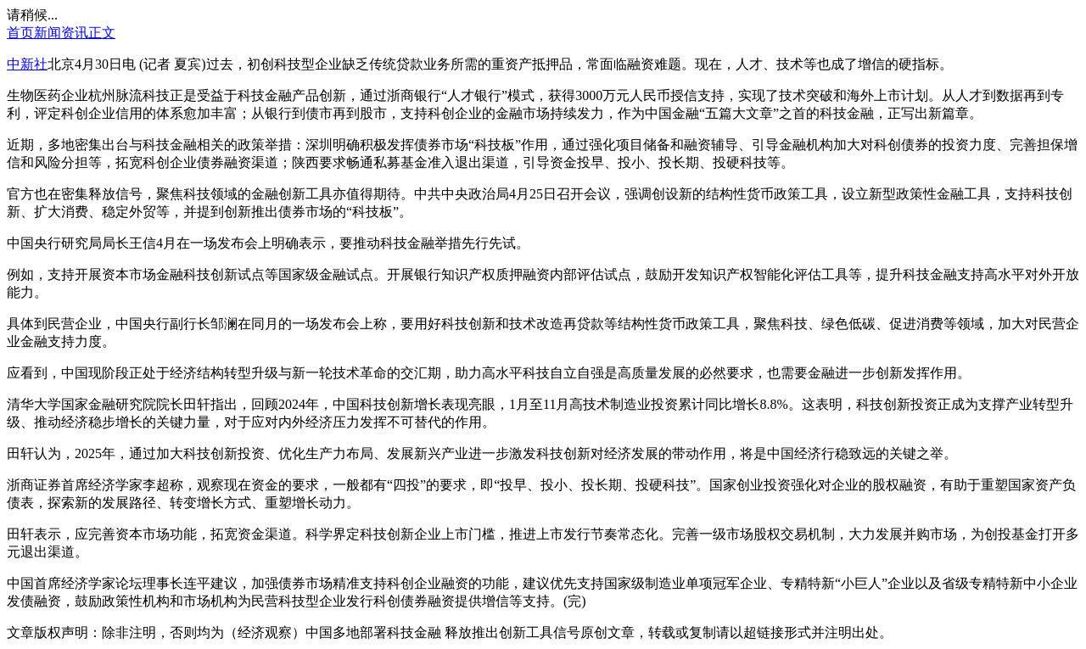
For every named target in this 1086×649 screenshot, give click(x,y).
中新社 (27, 64)
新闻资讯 (61, 32)
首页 (20, 32)
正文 (101, 32)
